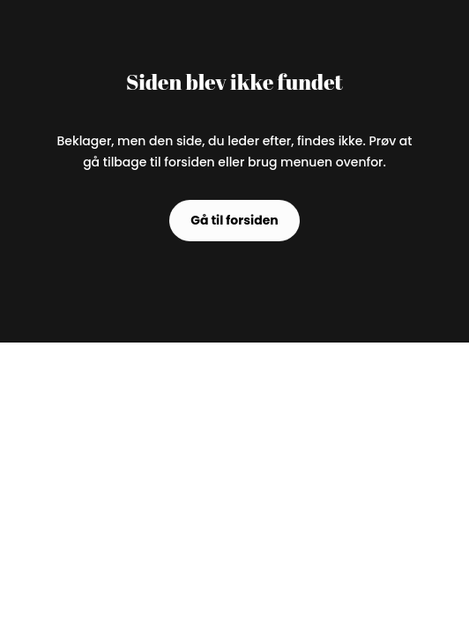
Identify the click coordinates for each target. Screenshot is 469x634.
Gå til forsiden (234, 220)
